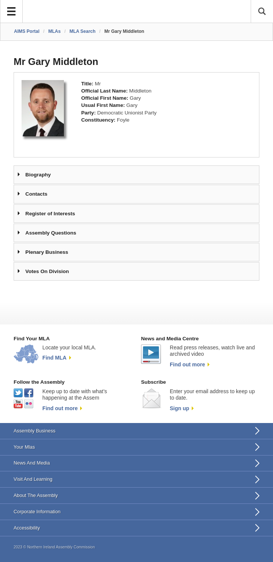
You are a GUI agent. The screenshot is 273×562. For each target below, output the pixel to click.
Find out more (187, 364)
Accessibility (27, 528)
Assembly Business (35, 431)
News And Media (32, 463)
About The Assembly (36, 495)
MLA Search (83, 31)
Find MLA (54, 358)
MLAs (54, 31)
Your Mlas (24, 447)
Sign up (179, 408)
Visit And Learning (33, 479)
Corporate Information (37, 511)
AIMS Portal (26, 31)
